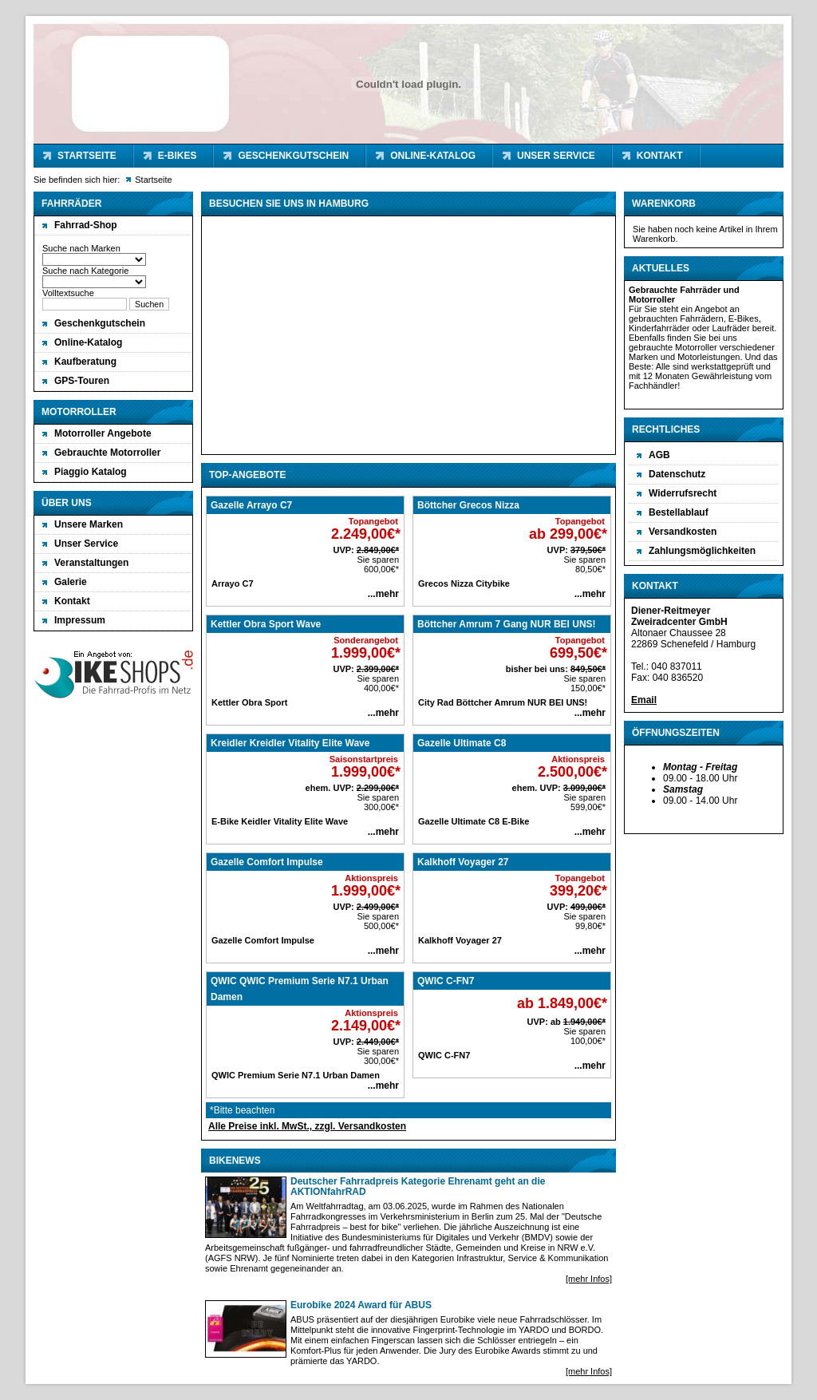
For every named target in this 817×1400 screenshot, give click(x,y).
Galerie (70, 581)
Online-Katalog (433, 155)
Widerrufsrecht (682, 493)
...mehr (383, 593)
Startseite (86, 155)
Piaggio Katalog (90, 471)
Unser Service (556, 155)
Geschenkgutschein (293, 155)
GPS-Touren (81, 380)
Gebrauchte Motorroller (107, 452)
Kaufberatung (85, 361)
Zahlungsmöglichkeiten (702, 550)
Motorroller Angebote (103, 433)
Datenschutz (677, 474)
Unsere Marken (88, 524)
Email (644, 700)
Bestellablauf (678, 512)
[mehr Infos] (589, 1278)
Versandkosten (682, 531)
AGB (659, 455)
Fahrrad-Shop (85, 225)
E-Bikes (177, 155)
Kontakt (660, 155)
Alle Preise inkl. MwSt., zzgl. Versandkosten (307, 1126)
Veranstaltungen (91, 562)
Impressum (79, 620)
